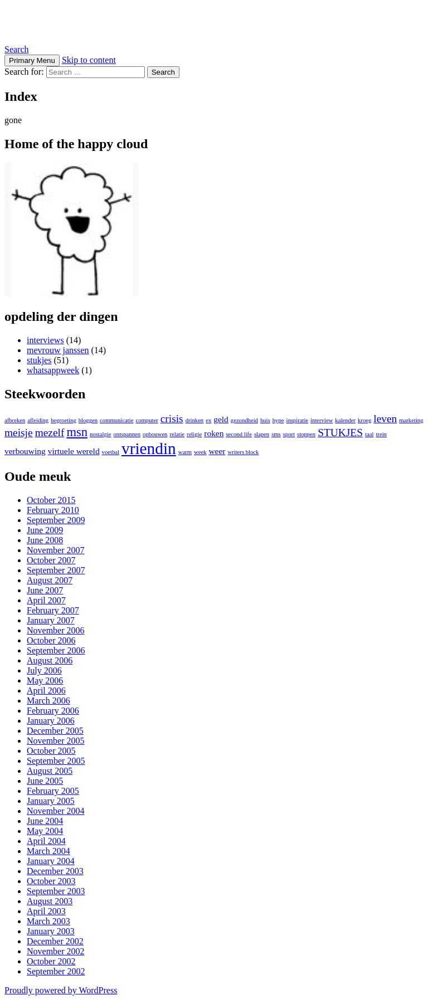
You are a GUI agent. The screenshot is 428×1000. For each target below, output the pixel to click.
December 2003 (55, 871)
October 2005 (51, 750)
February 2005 (53, 791)
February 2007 (53, 610)
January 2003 (51, 931)
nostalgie (100, 434)
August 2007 (49, 580)
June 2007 (45, 590)
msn (76, 432)
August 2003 (49, 901)
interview (321, 420)
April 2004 (46, 841)
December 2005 (55, 730)
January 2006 (51, 720)
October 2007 (51, 560)
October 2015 (51, 500)
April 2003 (46, 911)
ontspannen (127, 434)
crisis (171, 419)
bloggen (88, 420)
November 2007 (56, 550)
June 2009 (45, 530)
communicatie (116, 420)
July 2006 (44, 670)
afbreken (14, 420)
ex (208, 420)
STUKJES (340, 432)
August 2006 (49, 660)
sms (276, 434)
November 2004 (56, 811)
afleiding (37, 420)
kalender (345, 420)
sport (289, 434)
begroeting (63, 420)
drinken (195, 420)
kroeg (364, 420)
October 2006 (51, 640)
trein (381, 434)
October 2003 (51, 881)
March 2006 (48, 700)
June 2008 (45, 540)
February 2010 (53, 510)
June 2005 (45, 781)
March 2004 (48, 851)
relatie (176, 434)
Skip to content (89, 60)
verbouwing (25, 451)
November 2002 (56, 951)
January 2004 (51, 861)
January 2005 (51, 801)
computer (146, 420)
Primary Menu (32, 60)
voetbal (110, 452)
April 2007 (46, 600)
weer (216, 451)
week (200, 452)
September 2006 (56, 650)
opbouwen (155, 434)
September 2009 (56, 520)
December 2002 (55, 941)
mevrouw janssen (58, 350)
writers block (243, 452)
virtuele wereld (74, 451)
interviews (45, 340)
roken (213, 433)
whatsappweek (53, 370)
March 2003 (48, 921)
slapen (261, 434)
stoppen (306, 434)
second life (238, 434)
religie (194, 434)
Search (16, 49)
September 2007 (56, 570)
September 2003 (56, 891)
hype (278, 420)
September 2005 (56, 760)
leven (385, 419)
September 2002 (56, 971)
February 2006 (53, 710)
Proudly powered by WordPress (60, 990)
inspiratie (297, 420)
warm (185, 452)
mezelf (50, 432)
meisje (18, 432)
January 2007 (51, 620)
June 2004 (45, 821)
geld (220, 419)
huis (265, 420)
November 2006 (56, 630)
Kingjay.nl (44, 22)
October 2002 (51, 961)
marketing (411, 420)
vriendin (148, 448)
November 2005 (56, 740)
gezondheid (244, 420)
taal (369, 434)
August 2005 (49, 770)
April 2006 (46, 690)
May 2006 (45, 680)
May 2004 (45, 831)
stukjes (39, 360)
